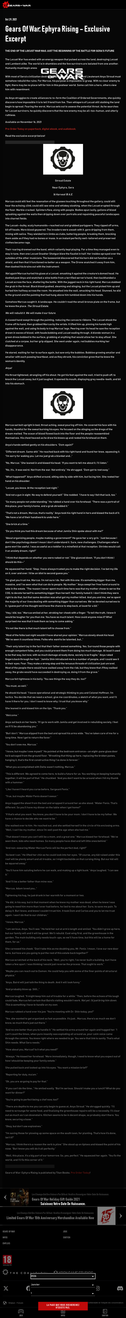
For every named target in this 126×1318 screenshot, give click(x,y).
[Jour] (63, 1293)
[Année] (63, 1276)
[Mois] (63, 1284)
